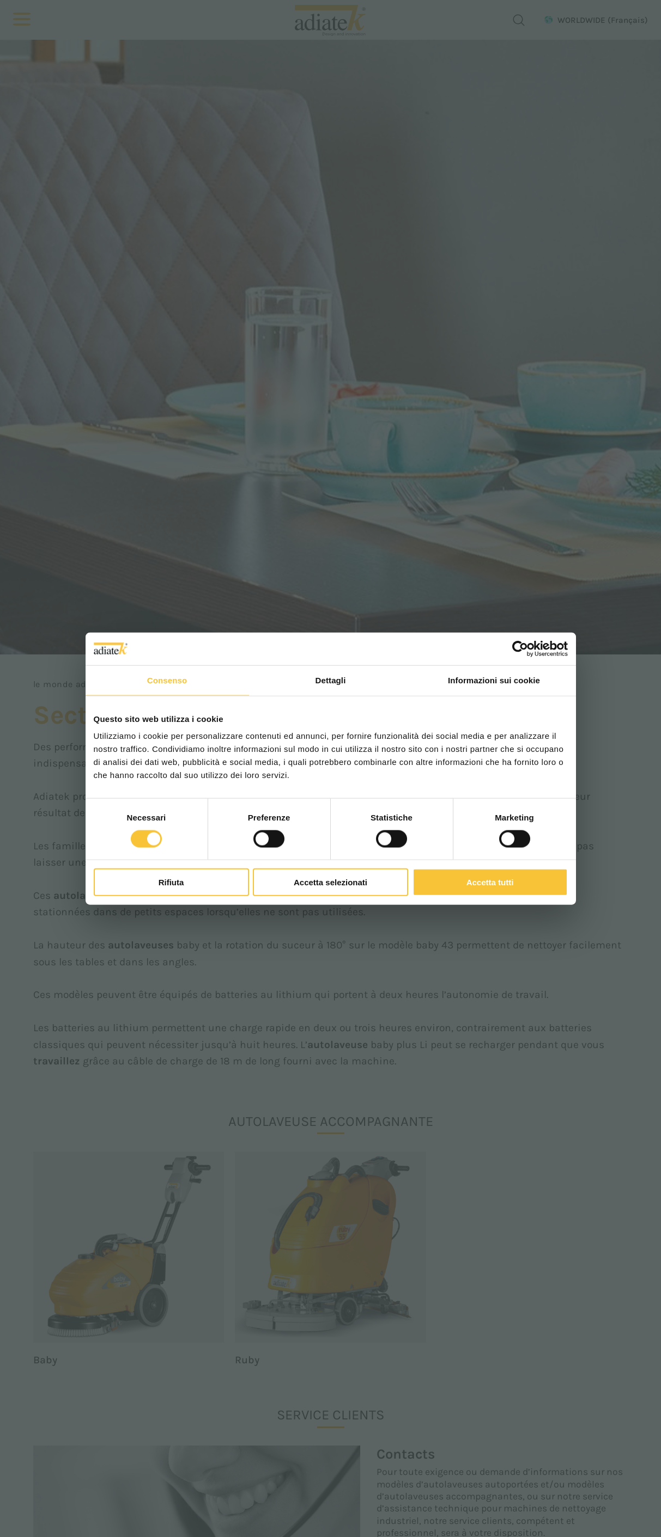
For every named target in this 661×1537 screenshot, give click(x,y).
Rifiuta (171, 882)
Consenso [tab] (167, 679)
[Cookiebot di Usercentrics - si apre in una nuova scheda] (520, 648)
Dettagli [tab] (331, 679)
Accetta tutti (490, 882)
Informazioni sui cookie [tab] (494, 679)
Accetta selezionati (330, 882)
